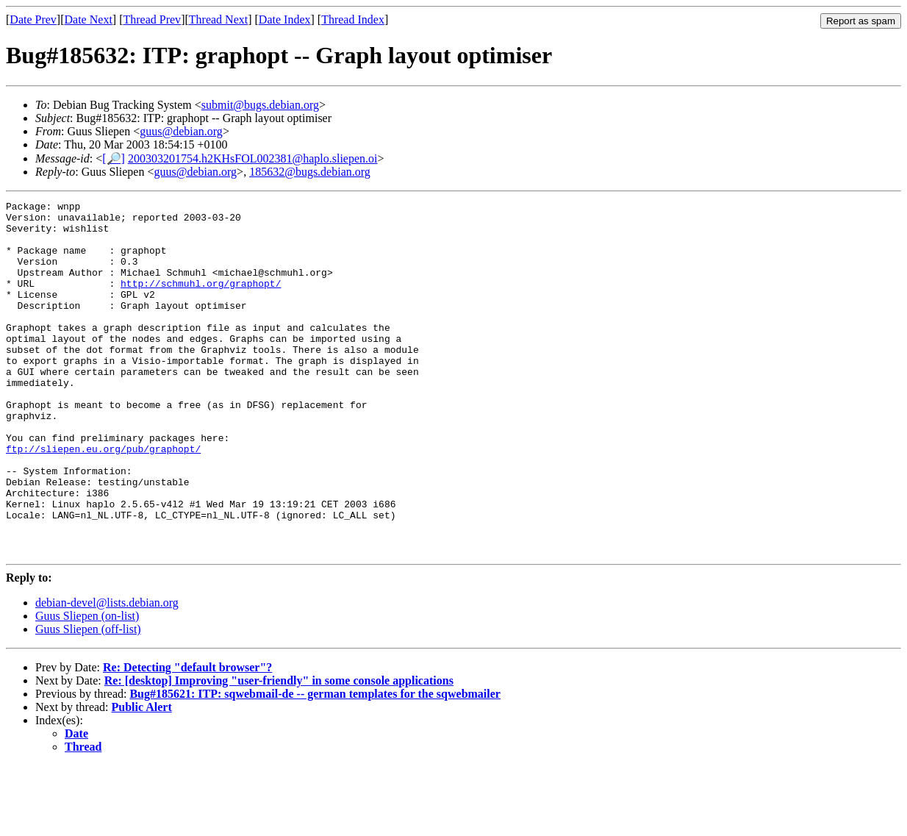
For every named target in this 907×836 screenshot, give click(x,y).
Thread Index (352, 19)
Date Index (285, 19)
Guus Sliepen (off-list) (88, 699)
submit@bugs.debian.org (260, 105)
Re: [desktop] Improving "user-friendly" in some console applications (279, 751)
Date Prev (33, 19)
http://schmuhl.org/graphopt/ (201, 300)
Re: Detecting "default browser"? (187, 738)
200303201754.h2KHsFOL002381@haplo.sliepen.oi (253, 158)
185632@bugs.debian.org (309, 171)
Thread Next (218, 19)
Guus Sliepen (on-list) (87, 686)
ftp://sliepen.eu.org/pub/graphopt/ (103, 499)
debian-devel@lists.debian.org (107, 673)
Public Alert (142, 777)
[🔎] (113, 158)
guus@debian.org (181, 131)
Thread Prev (152, 19)
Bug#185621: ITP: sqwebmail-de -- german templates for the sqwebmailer (315, 764)
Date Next (88, 19)
